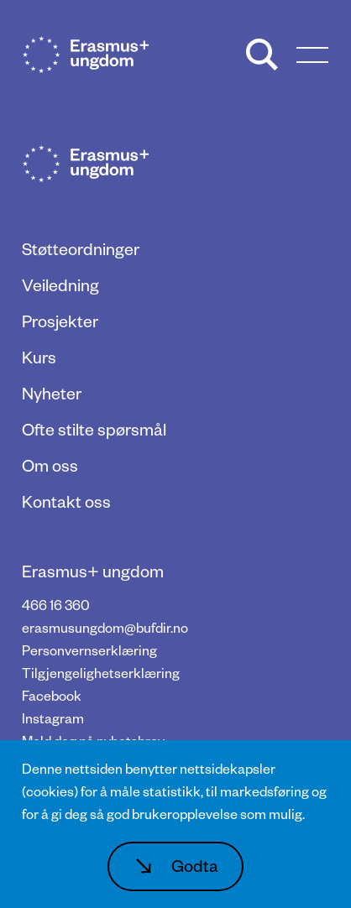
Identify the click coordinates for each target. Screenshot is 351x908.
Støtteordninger (80, 248)
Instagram (53, 718)
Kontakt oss (66, 501)
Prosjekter (60, 320)
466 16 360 (56, 604)
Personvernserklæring (89, 650)
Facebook (51, 695)
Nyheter (51, 393)
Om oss (50, 465)
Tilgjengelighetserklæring (101, 672)
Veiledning (60, 284)
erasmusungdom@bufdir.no (105, 627)
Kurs (39, 357)
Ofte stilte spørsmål (94, 429)
